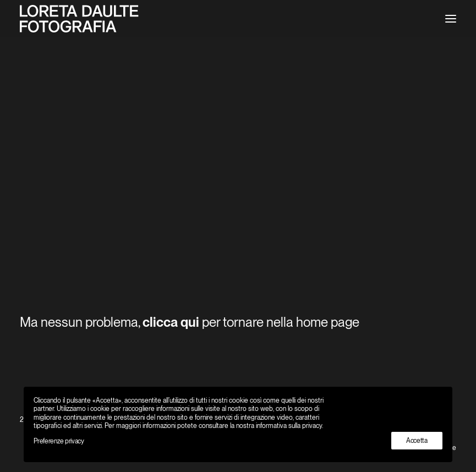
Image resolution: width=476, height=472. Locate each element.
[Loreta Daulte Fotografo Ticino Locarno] (79, 18)
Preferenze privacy (59, 441)
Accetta (417, 440)
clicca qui (171, 322)
